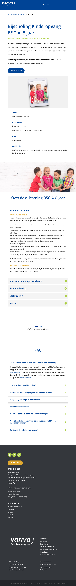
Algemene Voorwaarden (48, 564)
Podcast (10, 517)
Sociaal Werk (12, 483)
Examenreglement (46, 567)
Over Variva (44, 544)
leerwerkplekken (25, 377)
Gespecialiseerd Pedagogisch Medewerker (22, 477)
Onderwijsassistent (14, 472)
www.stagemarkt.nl (16, 372)
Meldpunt (43, 570)
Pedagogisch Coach (14, 494)
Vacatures (11, 509)
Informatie (43, 538)
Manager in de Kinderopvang (17, 497)
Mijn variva (15, 462)
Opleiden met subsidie (15, 506)
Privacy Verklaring (46, 562)
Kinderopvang (42, 38)
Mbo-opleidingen (14, 562)
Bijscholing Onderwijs (16, 570)
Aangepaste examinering (48, 549)
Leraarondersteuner (14, 491)
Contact (10, 515)
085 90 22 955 (52, 555)
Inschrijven (16, 70)
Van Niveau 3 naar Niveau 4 (17, 480)
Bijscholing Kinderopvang (16, 14)
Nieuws (10, 512)
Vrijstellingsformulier (47, 546)
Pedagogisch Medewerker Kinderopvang (21, 475)
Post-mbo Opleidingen (16, 564)
